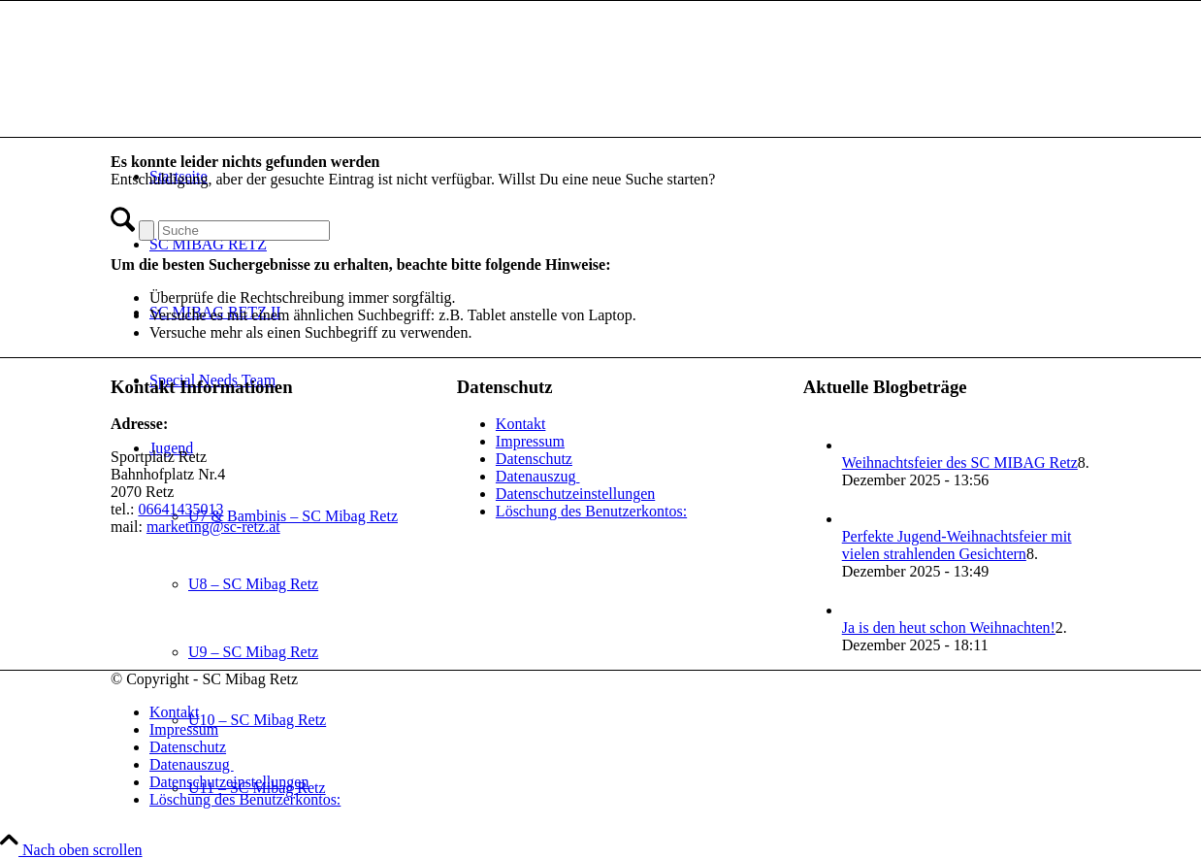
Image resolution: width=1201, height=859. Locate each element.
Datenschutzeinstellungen (575, 493)
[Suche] (244, 230)
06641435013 (180, 509)
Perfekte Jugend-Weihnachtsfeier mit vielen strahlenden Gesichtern (957, 545)
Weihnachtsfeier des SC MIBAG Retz (960, 462)
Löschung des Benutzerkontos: (591, 511)
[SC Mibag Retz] (256, 92)
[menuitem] (619, 712)
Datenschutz (534, 458)
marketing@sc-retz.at (213, 526)
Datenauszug (538, 476)
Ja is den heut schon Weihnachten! (948, 627)
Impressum (530, 441)
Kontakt (521, 423)
